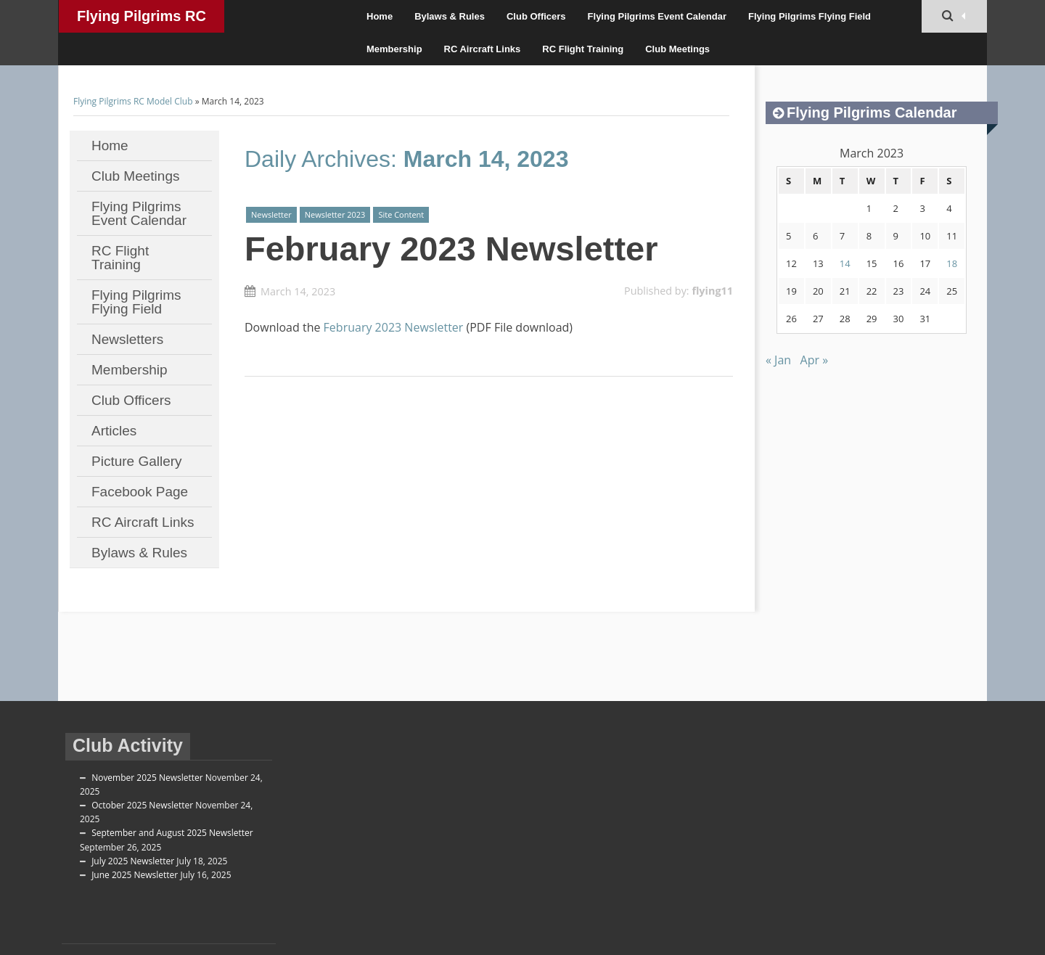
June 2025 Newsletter (134, 875)
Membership (394, 49)
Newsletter (271, 214)
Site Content (401, 214)
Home (379, 16)
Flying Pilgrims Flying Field (809, 16)
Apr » (814, 360)
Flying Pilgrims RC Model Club (141, 20)
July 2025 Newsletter (132, 861)
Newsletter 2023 (335, 214)
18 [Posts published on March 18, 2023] (951, 263)
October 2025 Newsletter (142, 805)
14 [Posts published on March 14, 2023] (845, 263)
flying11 (712, 291)
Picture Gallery (136, 461)
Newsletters (127, 339)
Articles (113, 430)
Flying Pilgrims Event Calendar (657, 16)
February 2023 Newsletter (451, 248)
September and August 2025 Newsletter (172, 833)
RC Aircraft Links (482, 49)
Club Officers (536, 16)
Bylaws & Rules (449, 16)
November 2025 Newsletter (147, 777)
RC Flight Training (582, 49)
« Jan (778, 360)
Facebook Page (139, 491)
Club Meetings (677, 49)
